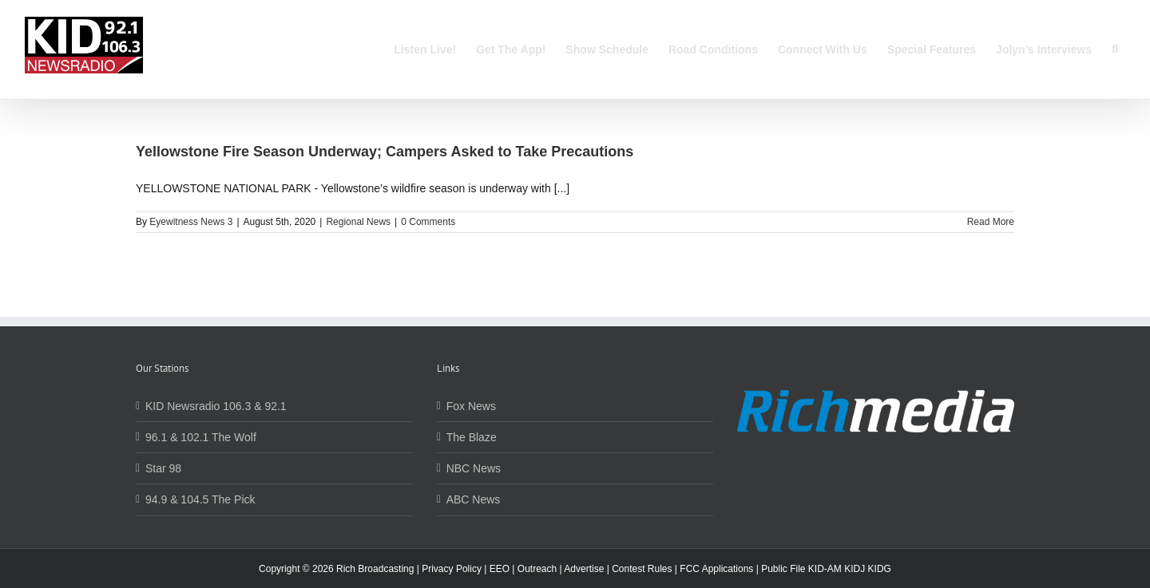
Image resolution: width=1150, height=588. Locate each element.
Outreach (537, 568)
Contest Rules (642, 568)
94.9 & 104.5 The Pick (200, 499)
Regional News (358, 221)
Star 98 (163, 468)
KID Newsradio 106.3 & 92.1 (216, 406)
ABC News (473, 499)
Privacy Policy (452, 568)
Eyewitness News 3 (190, 221)
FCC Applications (716, 568)
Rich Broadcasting (375, 568)
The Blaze (471, 437)
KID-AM (825, 568)
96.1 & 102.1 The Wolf (200, 437)
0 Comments (428, 221)
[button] (1115, 49)
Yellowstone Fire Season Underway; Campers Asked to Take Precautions (384, 152)
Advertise (584, 568)
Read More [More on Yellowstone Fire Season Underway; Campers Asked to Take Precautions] (990, 221)
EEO (500, 568)
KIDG (879, 568)
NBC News (473, 468)
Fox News (471, 406)
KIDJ (854, 568)
